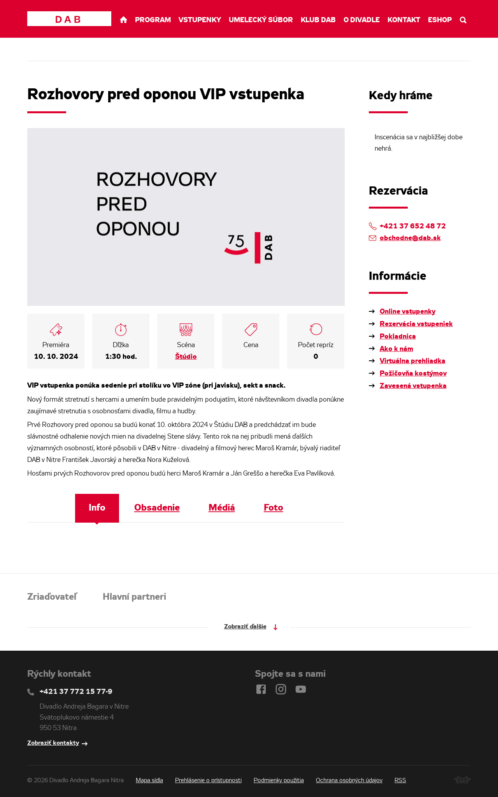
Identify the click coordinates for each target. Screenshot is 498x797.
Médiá (222, 508)
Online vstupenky (407, 311)
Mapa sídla (149, 781)
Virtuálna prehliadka (412, 361)
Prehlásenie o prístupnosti (208, 781)
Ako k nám (396, 349)
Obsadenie (157, 508)
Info (97, 508)
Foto (273, 508)
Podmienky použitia (279, 781)
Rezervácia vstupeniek (416, 324)
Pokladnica (398, 336)
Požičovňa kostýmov (413, 373)
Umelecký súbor (261, 20)
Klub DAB (318, 20)
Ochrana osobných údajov (349, 781)
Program (153, 20)
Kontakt (404, 20)
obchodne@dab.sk (410, 238)
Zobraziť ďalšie (245, 627)
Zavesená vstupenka (413, 386)
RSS (400, 781)
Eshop (440, 20)
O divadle (362, 20)
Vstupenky (200, 20)
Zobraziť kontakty (53, 743)
